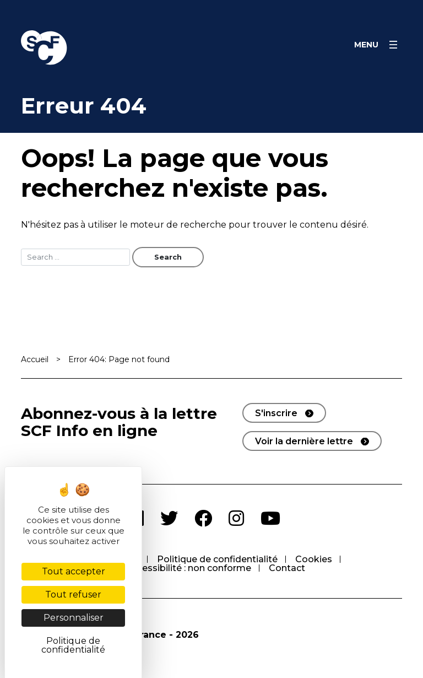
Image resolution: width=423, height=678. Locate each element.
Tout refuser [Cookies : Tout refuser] (73, 594)
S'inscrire (276, 413)
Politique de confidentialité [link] (73, 645)
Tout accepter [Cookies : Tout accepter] (73, 571)
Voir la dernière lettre (304, 441)
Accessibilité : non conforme (188, 568)
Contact (287, 568)
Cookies (313, 559)
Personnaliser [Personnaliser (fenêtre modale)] (74, 617)
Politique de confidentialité (217, 559)
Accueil (34, 359)
